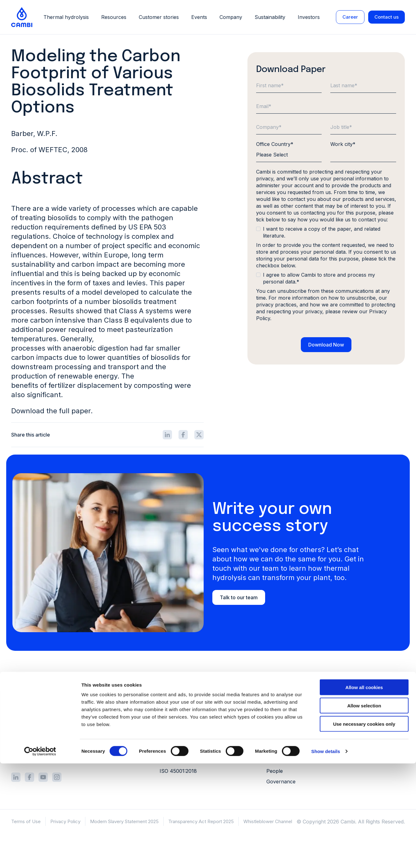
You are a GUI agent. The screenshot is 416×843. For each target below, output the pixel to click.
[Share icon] (167, 434)
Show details (325, 830)
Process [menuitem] (169, 694)
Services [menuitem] (170, 716)
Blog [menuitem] (359, 716)
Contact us (386, 17)
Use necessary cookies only (364, 803)
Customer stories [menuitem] (374, 694)
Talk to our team (239, 597)
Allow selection (364, 785)
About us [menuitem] (277, 694)
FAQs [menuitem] (360, 737)
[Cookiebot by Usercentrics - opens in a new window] (40, 831)
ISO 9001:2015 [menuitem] (176, 750)
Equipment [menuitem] (172, 705)
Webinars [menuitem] (365, 747)
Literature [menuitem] (365, 705)
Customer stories (159, 18)
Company (230, 18)
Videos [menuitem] (362, 726)
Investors (309, 18)
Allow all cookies (364, 766)
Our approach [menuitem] (283, 750)
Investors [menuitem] (277, 705)
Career (350, 17)
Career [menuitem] (274, 716)
